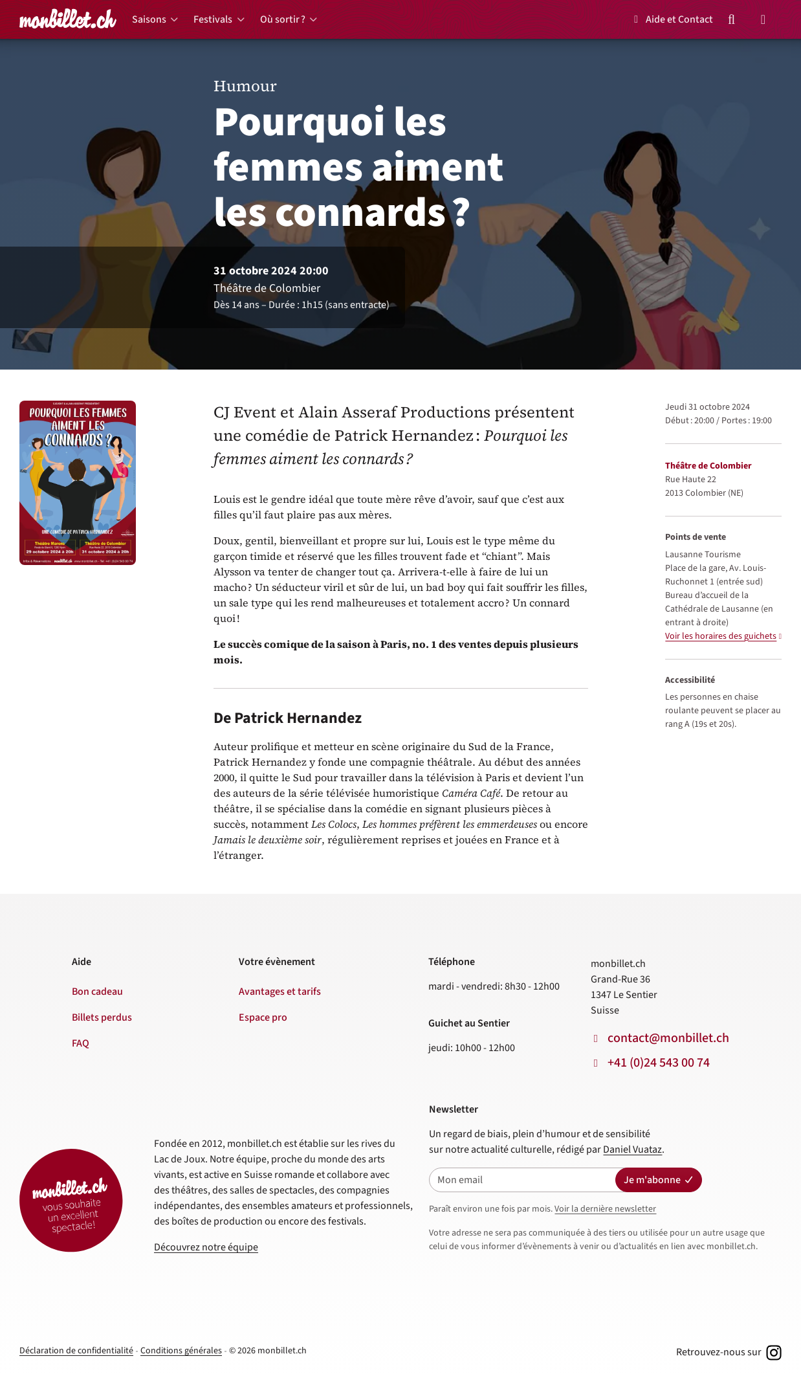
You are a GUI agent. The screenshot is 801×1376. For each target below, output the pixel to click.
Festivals (212, 19)
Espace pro (263, 1017)
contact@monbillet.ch (668, 1038)
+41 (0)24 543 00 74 (659, 1063)
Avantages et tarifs (280, 991)
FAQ (80, 1043)
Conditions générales (181, 1350)
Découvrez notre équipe (206, 1247)
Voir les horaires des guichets (720, 636)
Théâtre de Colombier (708, 466)
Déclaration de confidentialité (76, 1350)
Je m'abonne (659, 1180)
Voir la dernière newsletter (605, 1209)
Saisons (149, 19)
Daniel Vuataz (632, 1149)
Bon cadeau (97, 991)
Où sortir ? (282, 19)
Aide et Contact (671, 19)
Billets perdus (102, 1017)
